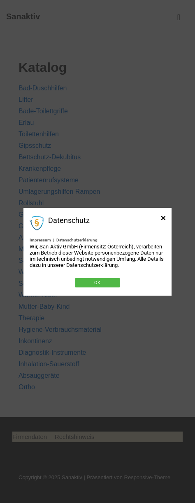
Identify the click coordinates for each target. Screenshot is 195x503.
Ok (97, 282)
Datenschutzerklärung (77, 240)
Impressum (40, 240)
